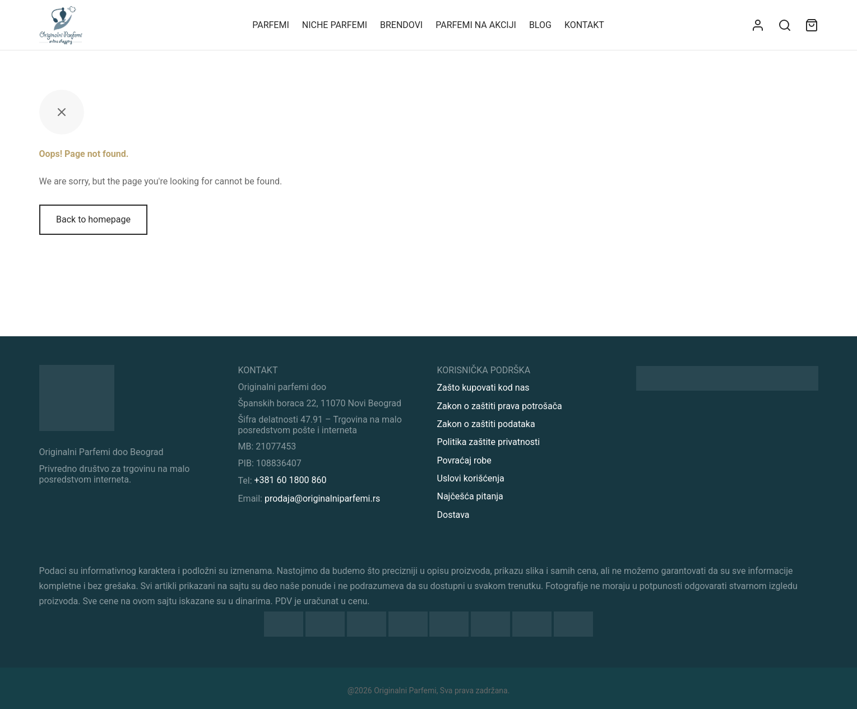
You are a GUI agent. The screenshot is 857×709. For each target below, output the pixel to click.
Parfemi (270, 25)
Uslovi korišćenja (470, 478)
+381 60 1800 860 (290, 480)
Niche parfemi (334, 25)
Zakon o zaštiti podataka (486, 424)
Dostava (453, 514)
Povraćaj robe (464, 460)
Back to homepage (93, 219)
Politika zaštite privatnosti (488, 442)
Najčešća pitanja (470, 496)
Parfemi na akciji (476, 25)
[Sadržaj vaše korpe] (811, 25)
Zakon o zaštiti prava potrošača (499, 406)
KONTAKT (584, 25)
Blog (540, 25)
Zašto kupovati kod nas (483, 387)
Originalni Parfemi (405, 690)
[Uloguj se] (758, 25)
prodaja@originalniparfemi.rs (322, 498)
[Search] (784, 25)
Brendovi (401, 25)
